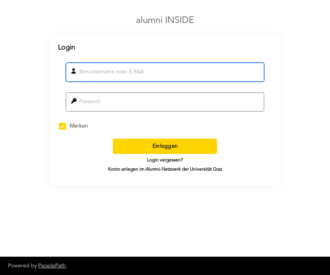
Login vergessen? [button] (165, 160)
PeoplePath (52, 266)
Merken (73, 126)
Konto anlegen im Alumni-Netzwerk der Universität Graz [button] (165, 169)
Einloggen (165, 146)
